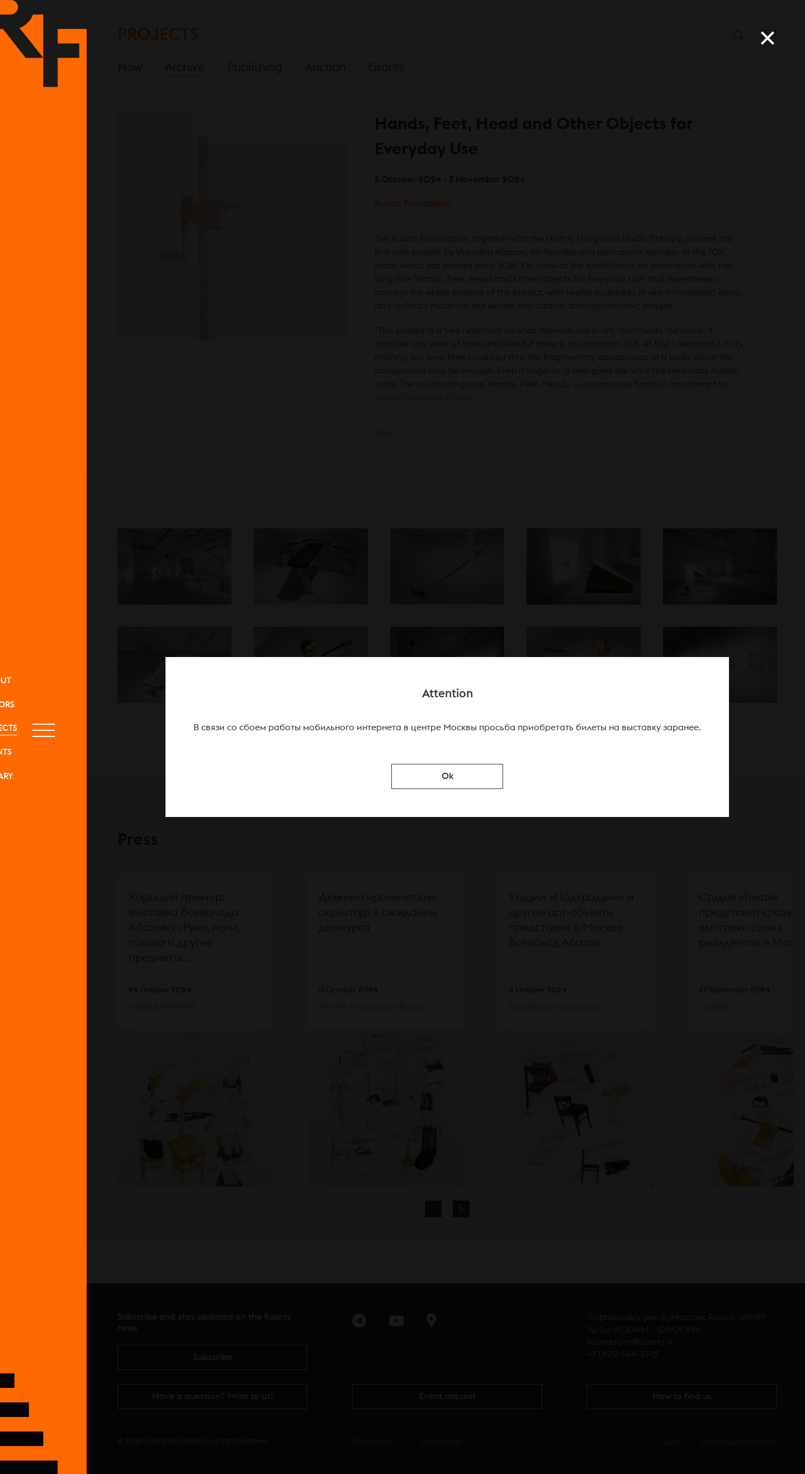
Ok (447, 776)
